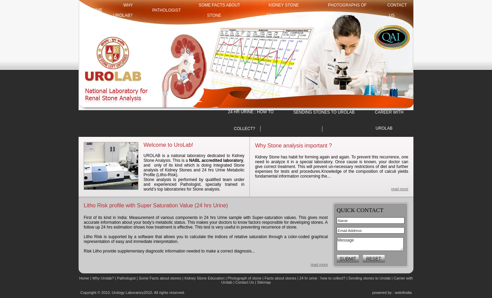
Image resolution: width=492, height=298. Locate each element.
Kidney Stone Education (204, 278)
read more (399, 189)
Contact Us (245, 282)
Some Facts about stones (160, 278)
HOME (96, 10)
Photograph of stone (244, 278)
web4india (403, 292)
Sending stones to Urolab (369, 278)
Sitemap (264, 282)
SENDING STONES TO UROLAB (323, 112)
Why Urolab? (103, 278)
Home (84, 278)
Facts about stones (280, 278)
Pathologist (166, 10)
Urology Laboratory (128, 292)
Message (370, 244)
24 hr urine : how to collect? (322, 278)
